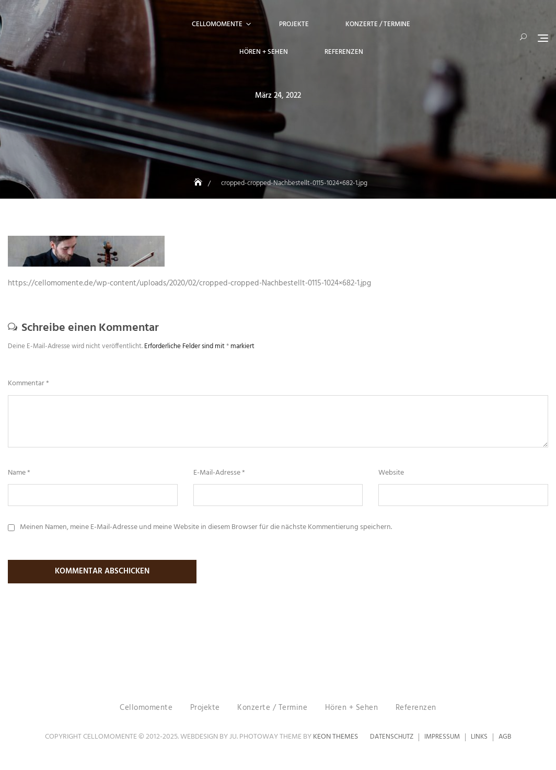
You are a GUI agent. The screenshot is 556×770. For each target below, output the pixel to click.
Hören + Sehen (263, 52)
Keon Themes (335, 738)
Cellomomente (217, 24)
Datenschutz (391, 737)
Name (19, 473)
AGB (505, 737)
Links (479, 737)
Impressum (442, 737)
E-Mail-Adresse (219, 473)
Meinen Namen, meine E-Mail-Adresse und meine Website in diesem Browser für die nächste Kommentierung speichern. (206, 527)
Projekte (294, 24)
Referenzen (344, 52)
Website (391, 473)
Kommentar (28, 383)
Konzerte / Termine (377, 24)
